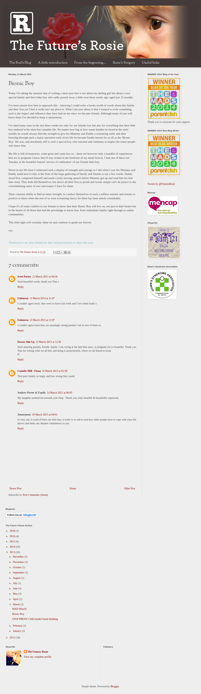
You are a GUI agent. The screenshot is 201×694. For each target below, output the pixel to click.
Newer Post (15, 488)
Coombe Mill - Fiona (29, 371)
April (16, 599)
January (17, 631)
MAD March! (19, 609)
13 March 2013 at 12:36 (48, 342)
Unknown (22, 298)
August (17, 578)
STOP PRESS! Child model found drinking (35, 619)
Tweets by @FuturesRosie (161, 184)
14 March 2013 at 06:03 (59, 392)
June (15, 588)
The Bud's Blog (20, 62)
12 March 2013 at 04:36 (45, 276)
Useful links (150, 62)
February (18, 625)
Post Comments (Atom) (35, 494)
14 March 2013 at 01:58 (54, 371)
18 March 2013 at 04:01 (44, 414)
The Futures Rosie (29, 252)
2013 (13, 552)
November (19, 562)
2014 (13, 546)
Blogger (114, 686)
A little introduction (53, 62)
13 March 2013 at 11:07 (42, 298)
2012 (13, 637)
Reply (20, 287)
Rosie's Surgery (124, 62)
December (18, 556)
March (16, 604)
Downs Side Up (26, 342)
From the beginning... (90, 62)
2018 (13, 530)
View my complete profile (37, 656)
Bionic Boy (18, 614)
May (15, 593)
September (19, 572)
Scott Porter (24, 276)
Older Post (129, 488)
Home (73, 488)
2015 (13, 541)
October (17, 567)
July (15, 583)
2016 (13, 536)
